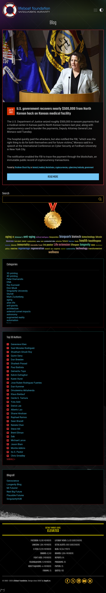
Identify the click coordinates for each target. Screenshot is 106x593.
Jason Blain (17, 444)
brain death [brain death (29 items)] (17, 241)
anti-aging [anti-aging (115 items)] (29, 237)
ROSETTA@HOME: (34, 566)
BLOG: (57, 549)
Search (100, 199)
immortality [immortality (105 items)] (23, 245)
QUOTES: (58, 571)
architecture (12, 308)
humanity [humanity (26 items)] (7, 245)
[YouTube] (84, 580)
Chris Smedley (18, 455)
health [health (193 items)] (83, 241)
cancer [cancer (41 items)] (24, 241)
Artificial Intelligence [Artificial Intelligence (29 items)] (42, 237)
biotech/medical (39, 167)
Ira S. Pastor (17, 452)
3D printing (12, 273)
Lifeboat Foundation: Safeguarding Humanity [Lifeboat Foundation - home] (46, 10)
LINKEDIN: (35, 545)
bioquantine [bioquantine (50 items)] (54, 237)
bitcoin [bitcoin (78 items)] (99, 237)
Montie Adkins (18, 448)
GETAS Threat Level (53, 530)
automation (12, 320)
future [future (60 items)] (65, 241)
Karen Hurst (17, 378)
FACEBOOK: (35, 541)
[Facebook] (67, 580)
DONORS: (43, 553)
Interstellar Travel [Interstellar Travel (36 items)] (36, 245)
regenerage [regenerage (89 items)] (24, 248)
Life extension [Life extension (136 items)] (62, 245)
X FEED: (36, 549)
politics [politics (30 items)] (7, 249)
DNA (9, 282)
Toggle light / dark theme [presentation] (101, 10)
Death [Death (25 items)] (42, 241)
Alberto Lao (16, 409)
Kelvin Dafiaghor (19, 375)
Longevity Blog (14, 484)
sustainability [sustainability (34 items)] (70, 249)
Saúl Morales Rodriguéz (23, 348)
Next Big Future (14, 491)
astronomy (12, 314)
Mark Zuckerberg (15, 296)
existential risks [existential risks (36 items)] (49, 241)
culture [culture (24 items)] (38, 241)
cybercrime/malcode (76, 167)
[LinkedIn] (78, 580)
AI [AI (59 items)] (13, 237)
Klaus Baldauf (18, 394)
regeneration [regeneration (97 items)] (37, 248)
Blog (53, 23)
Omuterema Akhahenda (22, 390)
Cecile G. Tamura (19, 398)
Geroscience (13, 480)
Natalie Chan (17, 425)
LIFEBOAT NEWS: (61, 541)
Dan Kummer (17, 386)
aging (9, 299)
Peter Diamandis (15, 279)
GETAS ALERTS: (60, 545)
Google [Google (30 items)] (77, 241)
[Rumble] (90, 580)
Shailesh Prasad (19, 363)
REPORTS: (58, 558)
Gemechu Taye (18, 371)
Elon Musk (12, 288)
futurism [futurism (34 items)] (71, 242)
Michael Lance (18, 440)
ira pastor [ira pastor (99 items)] (48, 245)
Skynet (10, 293)
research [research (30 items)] (47, 249)
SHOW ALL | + (11, 459)
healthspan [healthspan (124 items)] (94, 241)
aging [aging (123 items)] (8, 237)
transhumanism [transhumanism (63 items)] (95, 248)
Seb (13, 436)
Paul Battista (17, 367)
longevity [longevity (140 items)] (85, 245)
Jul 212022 (11, 111)
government (89, 167)
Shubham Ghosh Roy (22, 167)
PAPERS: (58, 566)
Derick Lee (16, 405)
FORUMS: (46, 571)
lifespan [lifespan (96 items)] (75, 245)
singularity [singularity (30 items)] (57, 249)
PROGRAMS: (59, 562)
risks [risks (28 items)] (52, 249)
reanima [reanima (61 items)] (13, 248)
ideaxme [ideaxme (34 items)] (13, 245)
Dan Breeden (17, 359)
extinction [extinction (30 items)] (59, 241)
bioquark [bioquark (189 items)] (65, 237)
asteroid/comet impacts (19, 311)
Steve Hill (15, 429)
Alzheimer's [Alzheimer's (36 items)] (19, 237)
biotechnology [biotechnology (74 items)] (88, 237)
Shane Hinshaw (19, 413)
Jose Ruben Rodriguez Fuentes (26, 382)
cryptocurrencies (61, 167)
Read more (53, 176)
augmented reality (16, 317)
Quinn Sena (16, 355)
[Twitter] (73, 580)
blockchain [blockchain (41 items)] (10, 241)
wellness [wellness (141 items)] (53, 252)
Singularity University (17, 290)
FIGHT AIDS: (38, 558)
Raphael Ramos (19, 417)
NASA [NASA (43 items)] (93, 245)
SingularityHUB (14, 499)
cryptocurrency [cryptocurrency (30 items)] (31, 241)
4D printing (12, 276)
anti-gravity (12, 305)
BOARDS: (58, 553)
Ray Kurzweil (13, 285)
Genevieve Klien (19, 344)
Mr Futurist (12, 488)
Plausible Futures (15, 495)
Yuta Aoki (15, 402)
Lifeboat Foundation (20, 581)
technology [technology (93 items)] (82, 248)
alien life (11, 302)
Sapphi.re (47, 581)
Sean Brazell (17, 421)
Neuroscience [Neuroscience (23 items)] (99, 245)
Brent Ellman (17, 432)
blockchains (50, 167)
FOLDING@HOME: (35, 562)
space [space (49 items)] (63, 248)
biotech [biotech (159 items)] (76, 237)
